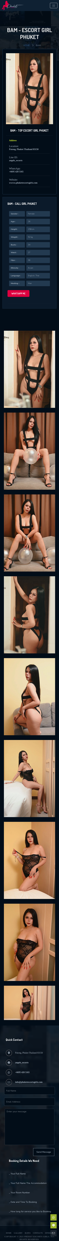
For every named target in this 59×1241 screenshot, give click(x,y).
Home (26, 45)
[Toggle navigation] (53, 5)
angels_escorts (16, 160)
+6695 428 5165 (16, 171)
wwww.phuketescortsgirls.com (23, 183)
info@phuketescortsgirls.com (28, 1082)
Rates (28, 1233)
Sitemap (49, 1233)
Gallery (18, 1233)
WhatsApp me (18, 293)
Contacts (38, 1233)
